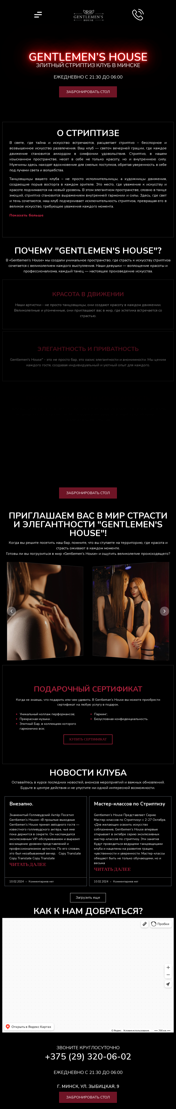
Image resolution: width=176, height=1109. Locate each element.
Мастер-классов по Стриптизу (129, 804)
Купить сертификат (88, 739)
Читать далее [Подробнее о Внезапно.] (27, 865)
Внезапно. (21, 804)
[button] (11, 611)
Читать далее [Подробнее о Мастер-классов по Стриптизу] (112, 870)
